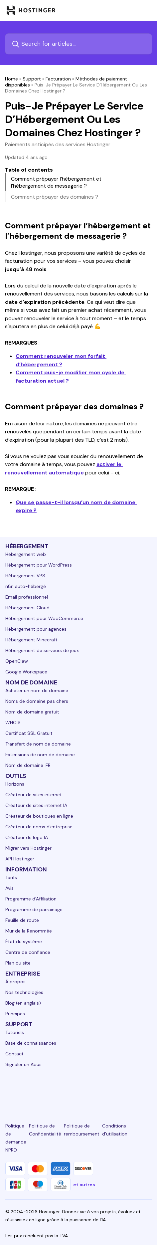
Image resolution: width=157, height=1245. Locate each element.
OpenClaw (16, 661)
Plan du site (18, 963)
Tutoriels (14, 1032)
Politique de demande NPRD (15, 1138)
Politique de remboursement (81, 1130)
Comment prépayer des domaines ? (54, 196)
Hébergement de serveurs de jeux (42, 650)
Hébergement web (25, 554)
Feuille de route (22, 920)
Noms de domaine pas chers (36, 701)
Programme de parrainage (34, 909)
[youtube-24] (101, 1088)
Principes (15, 1014)
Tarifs (11, 877)
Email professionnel (26, 597)
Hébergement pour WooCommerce (44, 618)
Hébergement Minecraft (31, 640)
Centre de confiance (27, 952)
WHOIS (13, 722)
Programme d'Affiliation (31, 899)
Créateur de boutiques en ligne (39, 816)
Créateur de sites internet (33, 795)
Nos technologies (24, 992)
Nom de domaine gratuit (32, 712)
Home (11, 79)
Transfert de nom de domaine (38, 744)
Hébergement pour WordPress (38, 565)
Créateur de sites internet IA (36, 805)
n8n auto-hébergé (25, 586)
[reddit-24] (125, 1088)
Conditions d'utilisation (114, 1130)
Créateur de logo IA (26, 837)
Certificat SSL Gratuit (29, 733)
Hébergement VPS (25, 576)
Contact (14, 1054)
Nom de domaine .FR (28, 765)
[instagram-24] (56, 1088)
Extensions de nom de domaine (40, 755)
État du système (23, 942)
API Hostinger (19, 859)
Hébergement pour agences (36, 629)
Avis (9, 888)
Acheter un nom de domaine (36, 690)
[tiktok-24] (148, 1088)
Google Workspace (26, 672)
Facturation (58, 79)
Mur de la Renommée (28, 931)
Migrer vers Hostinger (28, 848)
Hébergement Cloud (27, 608)
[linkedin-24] (9, 1088)
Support (32, 79)
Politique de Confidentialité (45, 1130)
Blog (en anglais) (23, 1003)
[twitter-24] (78, 1088)
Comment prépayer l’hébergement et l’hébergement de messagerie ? (56, 182)
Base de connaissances (30, 1043)
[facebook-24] (32, 1088)
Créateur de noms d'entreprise (39, 827)
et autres (84, 1185)
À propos (15, 982)
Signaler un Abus (23, 1064)
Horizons (14, 784)
